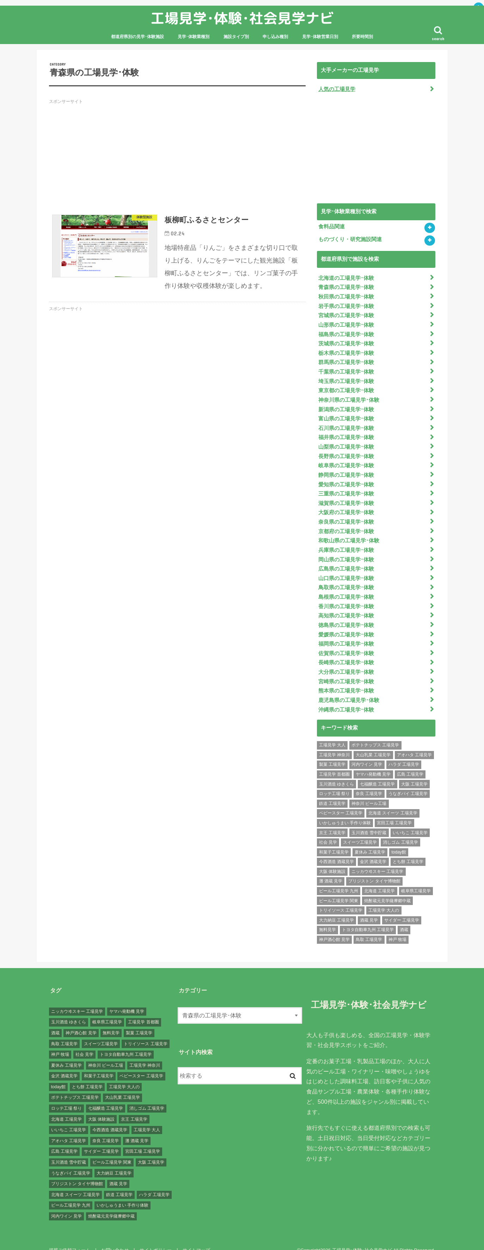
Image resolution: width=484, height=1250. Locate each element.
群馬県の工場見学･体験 (346, 360)
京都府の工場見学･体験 (346, 524)
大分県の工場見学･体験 (346, 661)
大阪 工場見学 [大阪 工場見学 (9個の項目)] (414, 772)
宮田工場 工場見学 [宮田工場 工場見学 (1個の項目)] (394, 811)
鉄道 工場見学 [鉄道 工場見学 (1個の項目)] (332, 791)
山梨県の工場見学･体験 (346, 442)
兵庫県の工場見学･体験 (346, 542)
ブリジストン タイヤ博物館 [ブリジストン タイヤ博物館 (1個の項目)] (374, 869)
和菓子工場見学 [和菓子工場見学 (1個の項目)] (334, 840)
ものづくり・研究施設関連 (350, 239)
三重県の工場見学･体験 (346, 488)
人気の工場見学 (336, 89)
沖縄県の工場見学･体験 (346, 698)
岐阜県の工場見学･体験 (346, 460)
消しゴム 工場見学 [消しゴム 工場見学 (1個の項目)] (400, 830)
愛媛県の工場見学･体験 (346, 625)
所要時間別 (362, 36)
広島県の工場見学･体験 (346, 561)
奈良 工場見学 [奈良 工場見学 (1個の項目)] (369, 782)
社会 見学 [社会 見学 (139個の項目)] (328, 830)
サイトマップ (194, 1238)
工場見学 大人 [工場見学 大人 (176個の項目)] (332, 733)
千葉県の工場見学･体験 (346, 369)
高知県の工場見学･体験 (346, 606)
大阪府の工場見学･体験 (346, 506)
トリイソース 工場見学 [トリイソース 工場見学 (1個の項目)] (340, 898)
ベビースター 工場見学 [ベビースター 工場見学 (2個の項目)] (340, 801)
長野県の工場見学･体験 (346, 451)
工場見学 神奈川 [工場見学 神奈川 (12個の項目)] (334, 743)
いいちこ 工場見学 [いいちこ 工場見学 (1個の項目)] (410, 821)
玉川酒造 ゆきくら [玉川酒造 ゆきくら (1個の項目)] (336, 772)
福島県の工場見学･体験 (346, 332)
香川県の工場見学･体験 (346, 597)
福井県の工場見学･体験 (346, 433)
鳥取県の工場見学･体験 (346, 579)
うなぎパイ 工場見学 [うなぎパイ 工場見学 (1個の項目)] (408, 782)
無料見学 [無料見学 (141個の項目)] (327, 918)
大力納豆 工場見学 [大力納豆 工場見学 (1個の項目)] (336, 908)
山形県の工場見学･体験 (346, 323)
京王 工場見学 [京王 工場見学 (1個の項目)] (332, 821)
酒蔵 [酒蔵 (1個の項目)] (404, 918)
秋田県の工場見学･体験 (346, 295)
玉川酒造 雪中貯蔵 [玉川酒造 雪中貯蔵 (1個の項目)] (368, 821)
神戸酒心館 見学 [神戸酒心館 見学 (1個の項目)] (334, 927)
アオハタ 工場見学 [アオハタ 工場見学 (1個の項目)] (414, 743)
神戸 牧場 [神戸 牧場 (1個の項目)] (397, 927)
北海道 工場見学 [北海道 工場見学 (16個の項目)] (379, 879)
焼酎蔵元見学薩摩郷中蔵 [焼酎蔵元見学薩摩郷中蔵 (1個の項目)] (387, 889)
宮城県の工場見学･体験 (346, 314)
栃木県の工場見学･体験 (346, 350)
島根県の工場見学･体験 (346, 588)
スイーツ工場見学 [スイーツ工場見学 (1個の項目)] (360, 830)
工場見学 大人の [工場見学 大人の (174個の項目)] (383, 898)
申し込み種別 (275, 36)
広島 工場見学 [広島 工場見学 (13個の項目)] (410, 762)
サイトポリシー (154, 1238)
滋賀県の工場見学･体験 (346, 497)
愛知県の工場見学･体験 (346, 478)
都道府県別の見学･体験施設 (137, 36)
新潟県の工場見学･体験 (346, 405)
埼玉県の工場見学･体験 (346, 378)
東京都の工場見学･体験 (346, 387)
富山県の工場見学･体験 (346, 414)
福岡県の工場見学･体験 (346, 634)
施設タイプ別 (236, 36)
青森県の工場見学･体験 (346, 286)
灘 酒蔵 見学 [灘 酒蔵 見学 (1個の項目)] (331, 869)
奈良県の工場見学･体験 (346, 515)
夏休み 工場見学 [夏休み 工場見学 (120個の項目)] (370, 840)
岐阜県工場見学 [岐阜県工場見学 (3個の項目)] (416, 879)
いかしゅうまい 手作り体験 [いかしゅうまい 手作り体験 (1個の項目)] (345, 811)
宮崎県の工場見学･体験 (346, 670)
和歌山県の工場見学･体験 (348, 533)
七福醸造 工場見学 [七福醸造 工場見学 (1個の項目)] (377, 772)
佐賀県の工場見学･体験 (346, 643)
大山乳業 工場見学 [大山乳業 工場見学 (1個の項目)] (373, 743)
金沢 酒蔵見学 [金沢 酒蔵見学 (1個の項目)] (373, 850)
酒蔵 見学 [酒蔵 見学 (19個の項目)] (369, 908)
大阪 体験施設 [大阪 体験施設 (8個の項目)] (332, 859)
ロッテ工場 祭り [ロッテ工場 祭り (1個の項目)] (334, 782)
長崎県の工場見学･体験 (346, 652)
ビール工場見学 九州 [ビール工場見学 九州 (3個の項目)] (338, 879)
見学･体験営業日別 (320, 36)
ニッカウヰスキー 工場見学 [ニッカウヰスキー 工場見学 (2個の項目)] (377, 859)
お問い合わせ (114, 1238)
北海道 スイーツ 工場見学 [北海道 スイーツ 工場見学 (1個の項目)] (392, 801)
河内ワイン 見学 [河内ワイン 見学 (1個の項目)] (366, 752)
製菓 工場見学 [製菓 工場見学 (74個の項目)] (332, 752)
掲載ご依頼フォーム (69, 1238)
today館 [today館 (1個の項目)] (398, 840)
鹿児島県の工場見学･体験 (348, 688)
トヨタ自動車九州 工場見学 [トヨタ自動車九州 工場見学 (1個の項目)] (368, 918)
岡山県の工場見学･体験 (346, 551)
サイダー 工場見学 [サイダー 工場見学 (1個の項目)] (401, 908)
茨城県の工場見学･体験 (346, 341)
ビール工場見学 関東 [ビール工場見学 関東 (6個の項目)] (338, 889)
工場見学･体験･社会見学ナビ (242, 18)
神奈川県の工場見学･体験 (348, 396)
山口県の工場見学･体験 (346, 570)
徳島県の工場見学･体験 (346, 615)
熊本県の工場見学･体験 (346, 679)
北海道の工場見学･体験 (346, 277)
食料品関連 (331, 226)
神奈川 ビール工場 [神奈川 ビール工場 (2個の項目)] (368, 791)
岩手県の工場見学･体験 (346, 305)
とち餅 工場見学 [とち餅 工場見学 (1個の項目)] (408, 850)
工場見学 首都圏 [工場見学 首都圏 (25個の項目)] (334, 762)
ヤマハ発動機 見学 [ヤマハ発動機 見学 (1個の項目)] (373, 762)
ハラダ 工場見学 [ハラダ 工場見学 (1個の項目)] (403, 752)
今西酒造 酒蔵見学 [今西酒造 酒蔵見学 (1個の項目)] (336, 850)
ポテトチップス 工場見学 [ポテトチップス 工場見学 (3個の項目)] (375, 733)
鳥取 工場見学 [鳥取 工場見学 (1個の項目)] (369, 927)
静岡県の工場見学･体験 (346, 469)
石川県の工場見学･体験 (346, 423)
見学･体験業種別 (193, 36)
